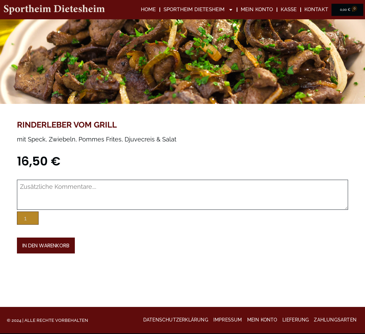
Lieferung (295, 320)
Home (148, 9)
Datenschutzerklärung (175, 320)
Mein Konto (257, 9)
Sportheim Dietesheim (198, 10)
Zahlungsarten (335, 320)
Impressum (227, 320)
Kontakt (316, 9)
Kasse (289, 9)
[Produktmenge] (28, 217)
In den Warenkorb (48, 245)
